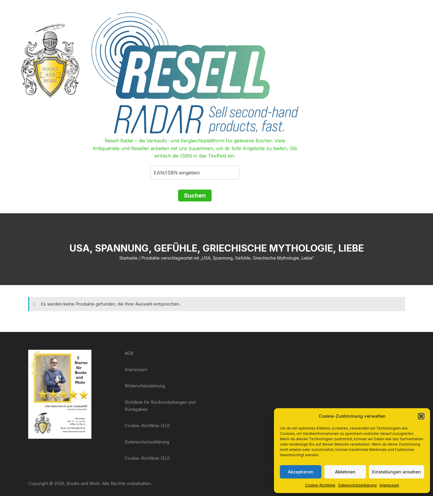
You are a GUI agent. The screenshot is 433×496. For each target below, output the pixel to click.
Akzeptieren (300, 472)
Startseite (128, 257)
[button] (421, 416)
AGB (129, 353)
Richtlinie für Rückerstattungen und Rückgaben (160, 405)
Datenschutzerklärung (357, 485)
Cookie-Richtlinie (320, 485)
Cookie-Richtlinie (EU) (147, 425)
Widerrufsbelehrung (145, 386)
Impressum (389, 485)
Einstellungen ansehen (396, 472)
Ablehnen (345, 472)
